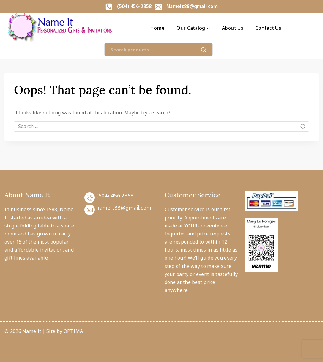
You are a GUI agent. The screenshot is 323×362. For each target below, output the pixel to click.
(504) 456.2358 (114, 195)
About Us (232, 28)
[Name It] (59, 28)
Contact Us (268, 28)
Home (157, 28)
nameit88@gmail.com (123, 207)
